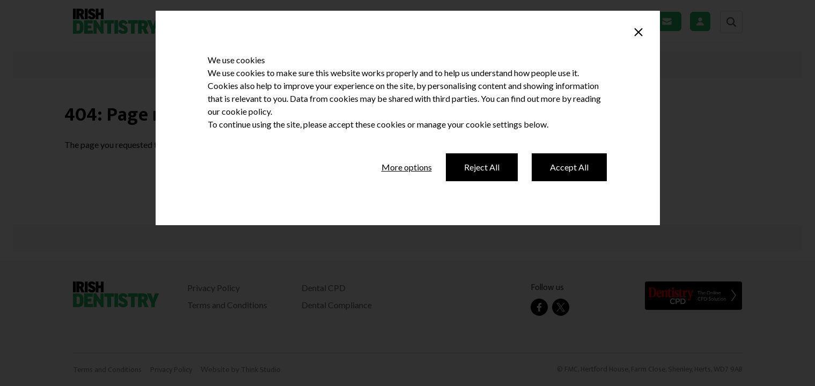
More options (406, 167)
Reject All (482, 167)
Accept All (569, 167)
